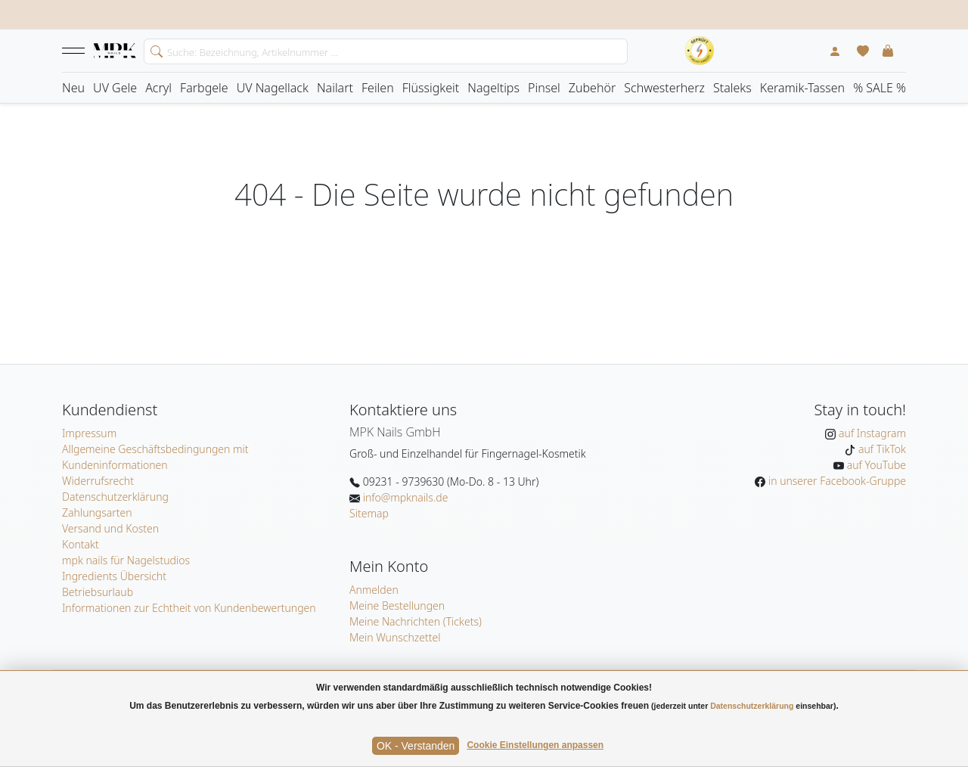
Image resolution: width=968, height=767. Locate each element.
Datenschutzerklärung (115, 496)
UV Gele (115, 87)
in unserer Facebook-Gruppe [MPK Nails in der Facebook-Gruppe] (835, 481)
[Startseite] (115, 51)
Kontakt (80, 544)
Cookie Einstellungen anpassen (535, 745)
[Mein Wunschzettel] (863, 51)
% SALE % (879, 87)
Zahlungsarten (97, 512)
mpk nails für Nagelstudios (126, 560)
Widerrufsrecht (98, 481)
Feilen (377, 87)
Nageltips (493, 87)
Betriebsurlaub (97, 592)
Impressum (89, 433)
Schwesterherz (664, 87)
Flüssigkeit (430, 87)
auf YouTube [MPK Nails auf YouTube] (875, 465)
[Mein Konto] (835, 51)
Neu (73, 87)
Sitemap (369, 513)
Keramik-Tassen (802, 87)
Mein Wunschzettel (395, 637)
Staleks (732, 87)
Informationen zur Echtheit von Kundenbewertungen (189, 608)
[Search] (385, 51)
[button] (73, 50)
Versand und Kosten (110, 528)
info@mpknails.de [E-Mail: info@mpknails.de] (404, 497)
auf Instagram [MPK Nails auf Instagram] (871, 433)
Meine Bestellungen (397, 605)
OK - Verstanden (416, 746)
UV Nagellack (273, 87)
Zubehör (592, 87)
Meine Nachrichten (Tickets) (415, 621)
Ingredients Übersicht (114, 576)
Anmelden (374, 589)
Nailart (335, 87)
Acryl (158, 87)
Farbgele (204, 87)
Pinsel (544, 87)
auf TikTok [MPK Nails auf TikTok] (880, 449)
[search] (153, 50)
